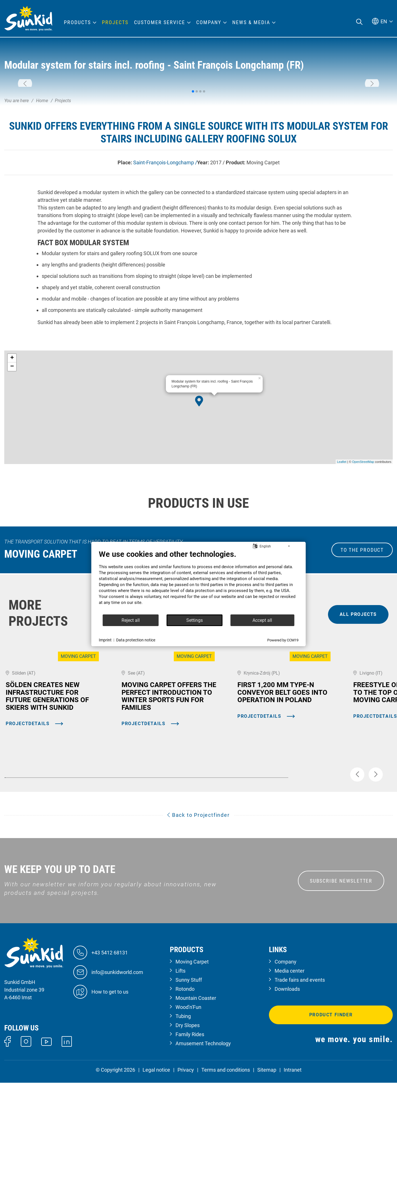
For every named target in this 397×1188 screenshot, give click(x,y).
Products (77, 22)
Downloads (287, 1094)
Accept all (262, 620)
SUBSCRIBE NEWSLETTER (341, 986)
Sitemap (266, 1175)
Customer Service (159, 22)
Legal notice (156, 1175)
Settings (194, 620)
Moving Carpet (192, 1067)
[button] (25, 123)
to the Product (362, 628)
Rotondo (185, 1094)
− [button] (12, 444)
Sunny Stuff (188, 1085)
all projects (358, 692)
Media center (289, 1076)
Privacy (185, 1175)
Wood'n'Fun (188, 1113)
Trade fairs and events (300, 1085)
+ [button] (12, 436)
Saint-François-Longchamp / (165, 241)
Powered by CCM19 (282, 640)
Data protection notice (135, 640)
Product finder (330, 1120)
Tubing (183, 1122)
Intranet (293, 1175)
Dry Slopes (187, 1131)
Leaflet (341, 539)
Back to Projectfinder (198, 920)
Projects (115, 22)
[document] (198, 582)
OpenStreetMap (363, 539)
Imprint (105, 640)
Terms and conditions (225, 1175)
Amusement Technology (203, 1149)
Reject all (131, 620)
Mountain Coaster (195, 1104)
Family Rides (189, 1140)
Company (285, 1067)
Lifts (180, 1076)
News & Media (251, 22)
